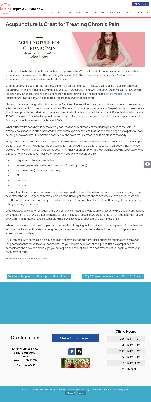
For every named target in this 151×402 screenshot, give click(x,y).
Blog (129, 12)
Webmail (70, 393)
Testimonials (115, 12)
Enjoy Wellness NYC (27, 8)
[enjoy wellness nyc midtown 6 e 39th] (75, 304)
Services (80, 12)
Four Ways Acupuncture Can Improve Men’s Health (39, 276)
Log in (82, 393)
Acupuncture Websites (32, 389)
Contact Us (142, 12)
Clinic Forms (99, 12)
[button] (147, 164)
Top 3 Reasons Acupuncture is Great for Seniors (113, 276)
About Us (62, 12)
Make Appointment (75, 338)
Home (51, 12)
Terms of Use (109, 389)
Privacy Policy (122, 389)
